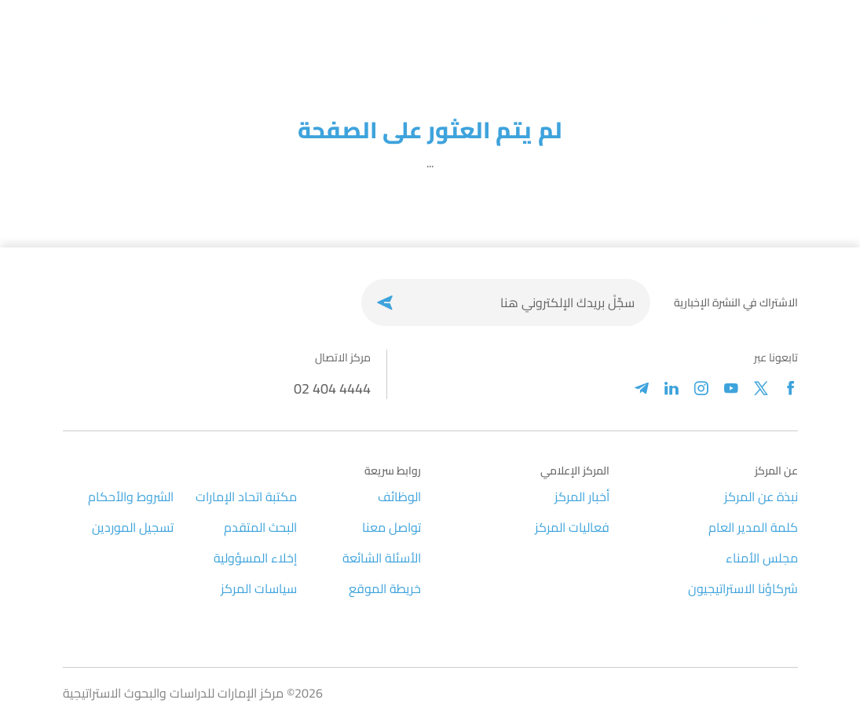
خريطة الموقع (385, 588)
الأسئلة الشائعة (381, 557)
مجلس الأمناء (762, 557)
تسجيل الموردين (133, 527)
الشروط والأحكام (131, 496)
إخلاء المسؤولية (255, 557)
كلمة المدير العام (753, 527)
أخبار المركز (581, 496)
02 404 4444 (332, 388)
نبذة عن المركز (761, 496)
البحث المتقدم (260, 527)
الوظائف (399, 496)
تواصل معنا (391, 527)
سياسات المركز (259, 588)
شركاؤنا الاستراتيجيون (743, 588)
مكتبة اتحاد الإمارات (246, 496)
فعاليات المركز (572, 527)
